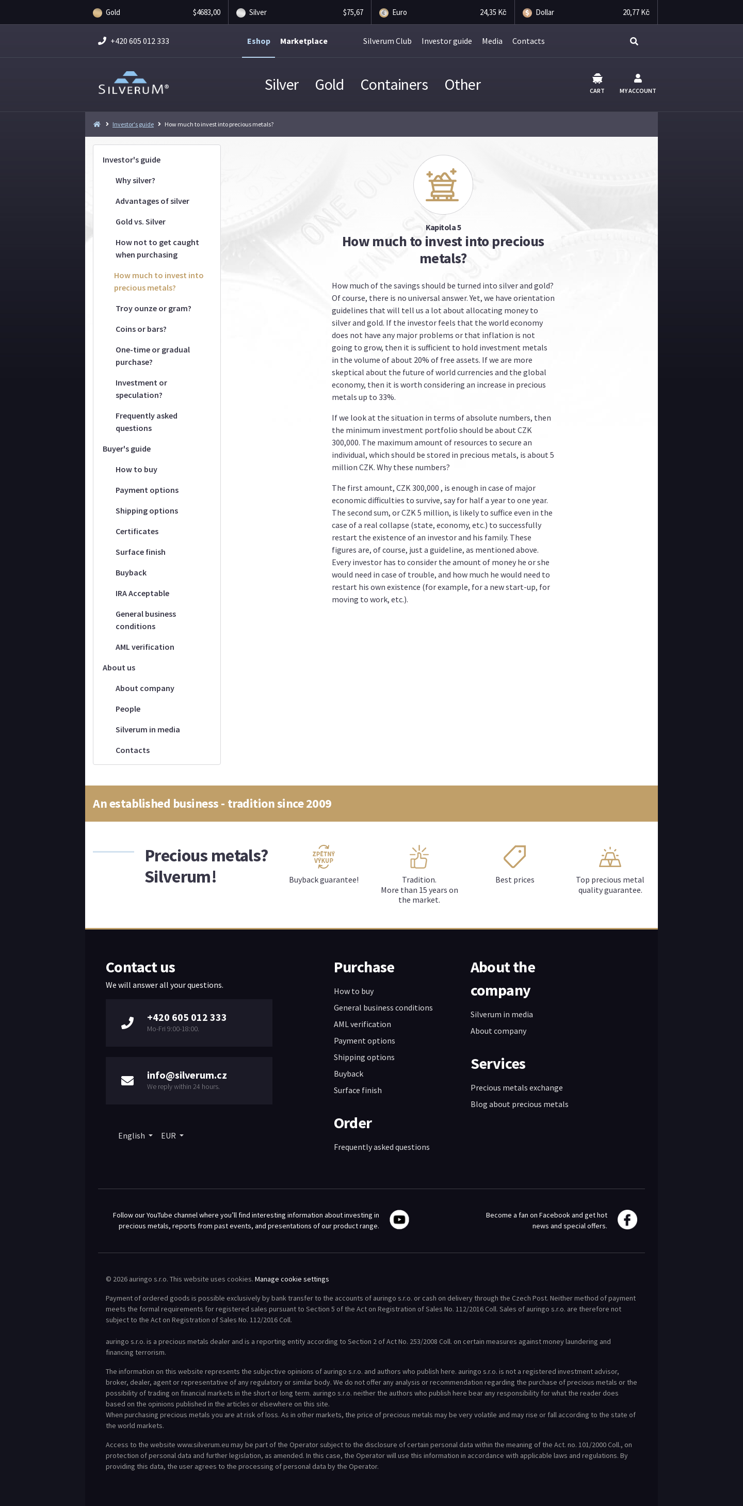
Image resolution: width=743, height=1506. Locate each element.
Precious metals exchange (517, 1087)
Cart (597, 83)
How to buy (136, 469)
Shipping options (147, 510)
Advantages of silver (152, 201)
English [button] (132, 1135)
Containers (394, 84)
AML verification (145, 647)
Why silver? (135, 180)
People (128, 708)
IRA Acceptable (142, 593)
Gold (329, 84)
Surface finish (141, 552)
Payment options (147, 490)
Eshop (258, 41)
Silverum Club (387, 41)
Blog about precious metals (520, 1104)
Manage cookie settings (292, 1279)
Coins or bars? (141, 329)
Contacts (528, 41)
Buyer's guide (127, 448)
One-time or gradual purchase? (153, 355)
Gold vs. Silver (141, 221)
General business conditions (146, 619)
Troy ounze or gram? (153, 308)
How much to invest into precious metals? (159, 281)
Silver (281, 84)
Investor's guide (133, 124)
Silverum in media (148, 729)
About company (145, 688)
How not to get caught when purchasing (157, 248)
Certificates (137, 531)
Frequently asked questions (146, 421)
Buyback (131, 572)
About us (119, 667)
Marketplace (304, 41)
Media (492, 41)
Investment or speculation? (141, 388)
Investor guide (447, 41)
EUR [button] (169, 1135)
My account (638, 84)
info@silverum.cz (187, 1074)
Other (462, 84)
